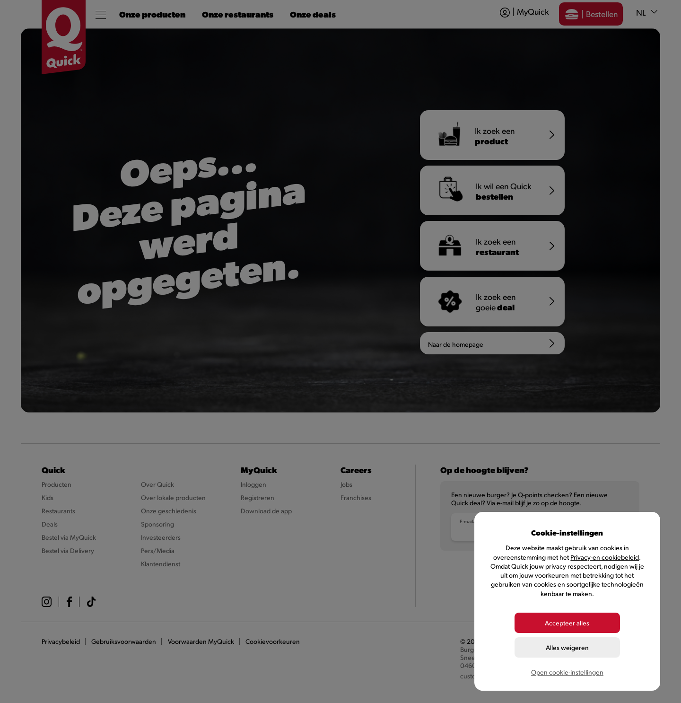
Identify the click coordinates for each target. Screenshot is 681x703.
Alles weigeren (567, 647)
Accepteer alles (567, 623)
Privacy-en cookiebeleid (604, 557)
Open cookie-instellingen (567, 672)
